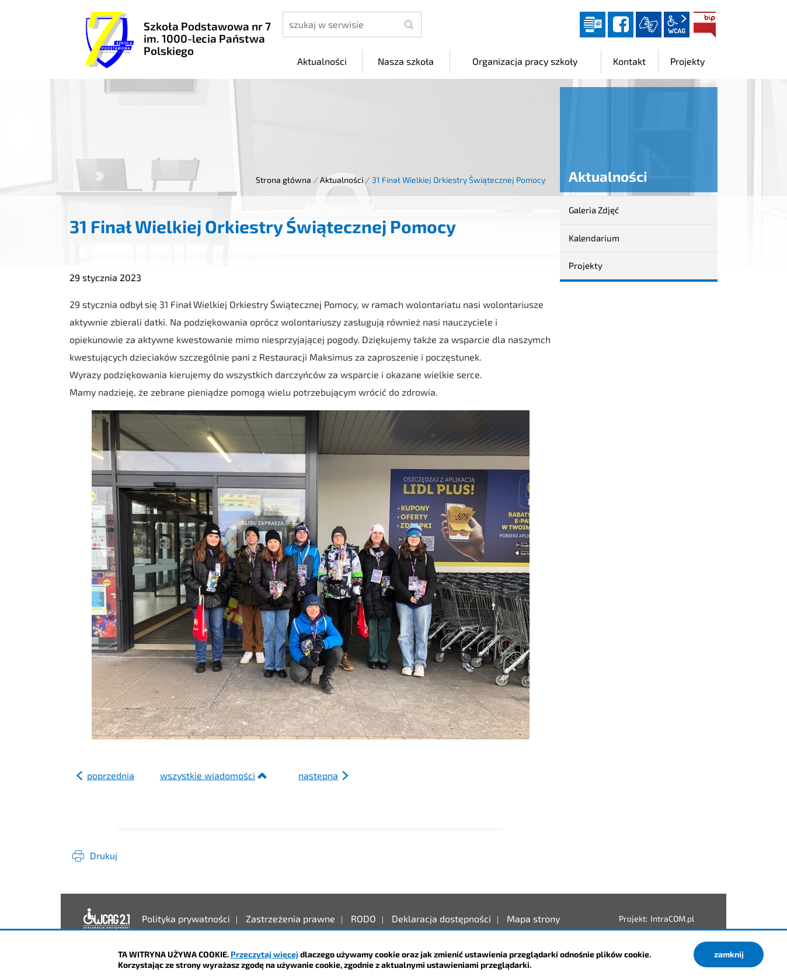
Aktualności (341, 180)
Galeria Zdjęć (594, 210)
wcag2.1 (677, 24)
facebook (620, 24)
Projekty (586, 265)
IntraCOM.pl (672, 918)
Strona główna (283, 180)
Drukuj (103, 855)
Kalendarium (594, 238)
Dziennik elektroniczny (592, 24)
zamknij (729, 954)
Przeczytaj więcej (264, 954)
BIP (705, 24)
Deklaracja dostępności (107, 919)
